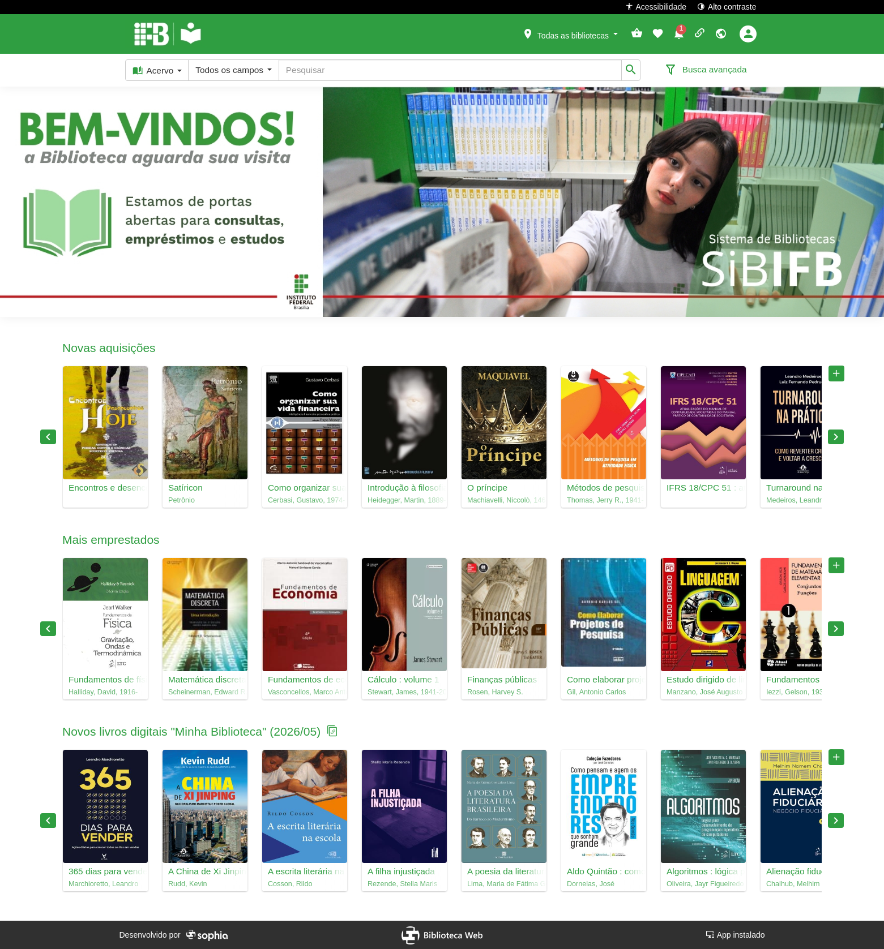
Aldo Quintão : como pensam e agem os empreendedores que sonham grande (603, 871)
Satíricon (185, 487)
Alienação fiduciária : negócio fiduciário (803, 871)
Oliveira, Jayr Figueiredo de (703, 884)
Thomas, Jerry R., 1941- (603, 500)
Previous (48, 436)
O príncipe (487, 487)
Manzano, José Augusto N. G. (703, 692)
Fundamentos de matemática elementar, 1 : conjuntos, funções (803, 679)
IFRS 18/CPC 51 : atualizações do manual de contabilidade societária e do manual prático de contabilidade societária (703, 487)
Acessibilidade (656, 6)
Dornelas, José (590, 884)
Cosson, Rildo (290, 884)
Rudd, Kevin (187, 884)
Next (835, 436)
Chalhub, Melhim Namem (803, 884)
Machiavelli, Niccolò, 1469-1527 (504, 500)
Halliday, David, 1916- (103, 692)
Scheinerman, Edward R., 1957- (205, 692)
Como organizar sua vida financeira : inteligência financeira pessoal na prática (304, 487)
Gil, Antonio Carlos (596, 692)
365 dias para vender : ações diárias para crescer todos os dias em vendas (105, 871)
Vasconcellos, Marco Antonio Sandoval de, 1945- (304, 692)
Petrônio (181, 500)
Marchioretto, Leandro (103, 884)
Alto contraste (727, 6)
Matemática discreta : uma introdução (205, 679)
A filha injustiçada (401, 871)
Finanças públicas (502, 679)
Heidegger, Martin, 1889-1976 (404, 500)
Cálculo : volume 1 (403, 679)
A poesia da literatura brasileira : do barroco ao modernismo (504, 871)
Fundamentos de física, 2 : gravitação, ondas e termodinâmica (105, 679)
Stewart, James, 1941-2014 (404, 692)
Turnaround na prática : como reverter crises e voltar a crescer (803, 487)
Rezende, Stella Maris (402, 884)
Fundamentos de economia (304, 679)
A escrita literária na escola (304, 871)
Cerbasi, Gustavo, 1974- (304, 500)
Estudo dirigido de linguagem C (703, 679)
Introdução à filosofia (404, 487)
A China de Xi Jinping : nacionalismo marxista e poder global (205, 871)
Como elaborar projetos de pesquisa (603, 679)
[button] (570, 33)
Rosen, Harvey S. (495, 692)
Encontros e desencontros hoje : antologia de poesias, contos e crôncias (105, 487)
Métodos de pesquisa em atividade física (603, 487)
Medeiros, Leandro (796, 500)
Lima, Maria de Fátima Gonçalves (504, 884)
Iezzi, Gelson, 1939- (798, 692)
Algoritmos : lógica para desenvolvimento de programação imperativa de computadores (703, 871)
